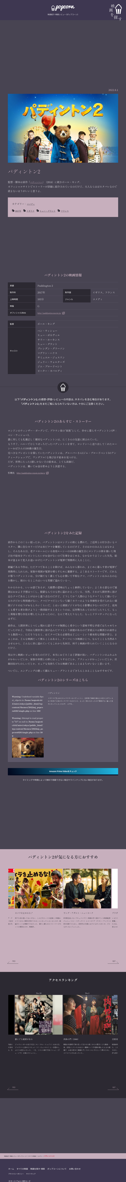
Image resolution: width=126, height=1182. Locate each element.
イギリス (33, 210)
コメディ (32, 204)
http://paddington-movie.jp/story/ (34, 472)
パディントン (37, 182)
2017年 (19, 210)
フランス (73, 210)
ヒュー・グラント (53, 210)
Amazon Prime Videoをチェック (63, 797)
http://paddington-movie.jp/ (53, 313)
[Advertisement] (63, 47)
